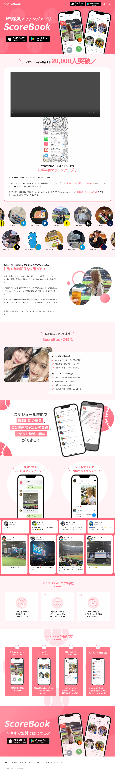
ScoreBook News (59, 763)
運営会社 (7, 763)
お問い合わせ (48, 763)
